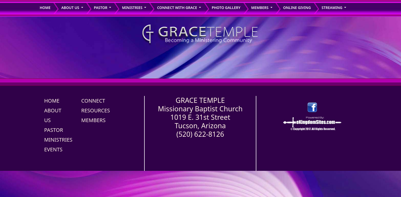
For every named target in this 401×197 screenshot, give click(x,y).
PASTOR (53, 129)
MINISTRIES (58, 139)
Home (45, 7)
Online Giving (297, 7)
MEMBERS (93, 120)
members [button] (260, 7)
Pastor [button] (101, 7)
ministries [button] (132, 7)
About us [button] (70, 7)
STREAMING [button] (332, 7)
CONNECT (93, 100)
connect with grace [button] (177, 7)
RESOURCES (95, 110)
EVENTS (53, 149)
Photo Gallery (226, 7)
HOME (52, 100)
